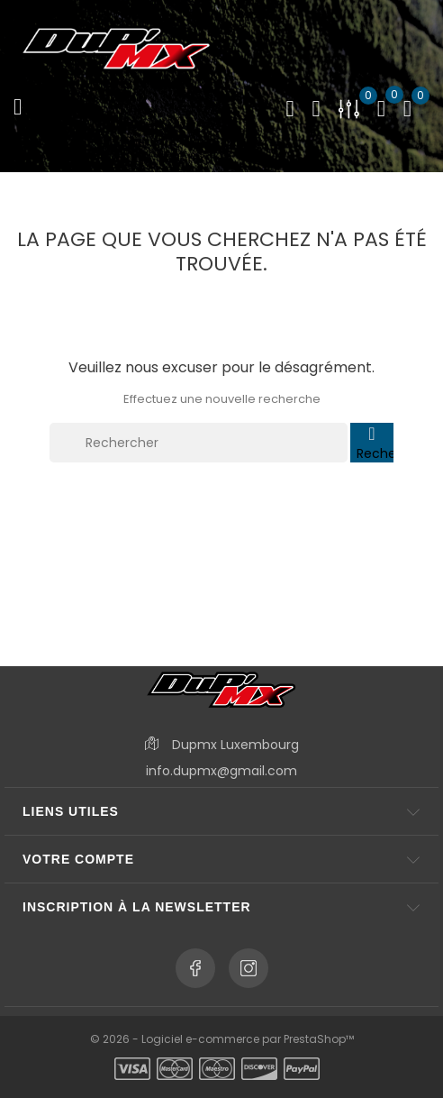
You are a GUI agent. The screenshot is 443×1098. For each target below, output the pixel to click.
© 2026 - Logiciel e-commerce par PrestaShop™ (222, 1039)
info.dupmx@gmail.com (221, 771)
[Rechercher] (199, 442)
